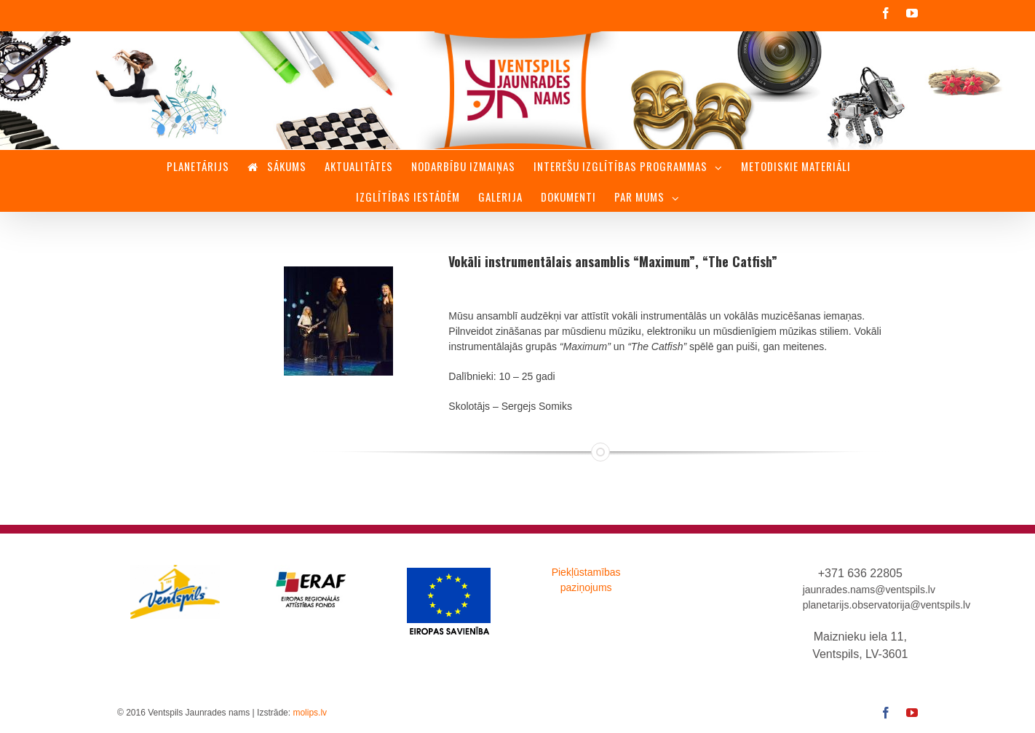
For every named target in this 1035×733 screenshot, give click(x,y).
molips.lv (310, 713)
